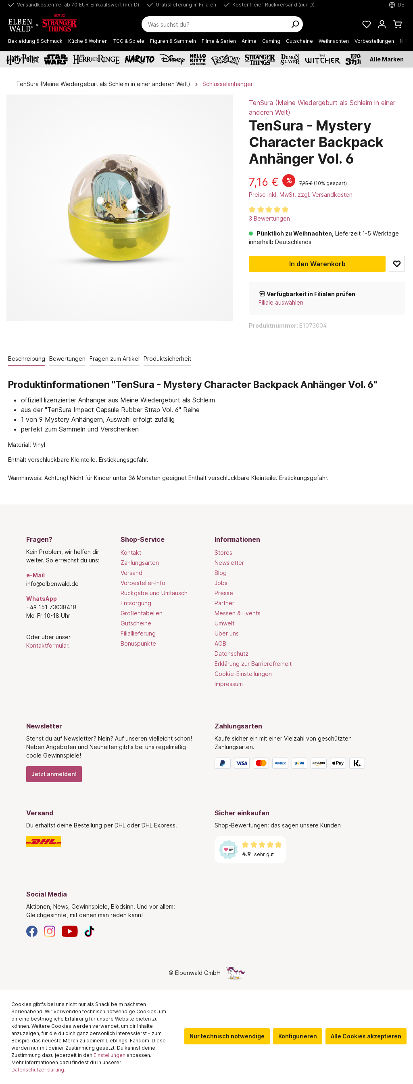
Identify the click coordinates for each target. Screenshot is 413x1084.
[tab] (26, 359)
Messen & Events (238, 613)
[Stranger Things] (260, 59)
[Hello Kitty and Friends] (198, 59)
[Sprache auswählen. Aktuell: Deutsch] (397, 5)
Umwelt (224, 623)
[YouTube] (70, 930)
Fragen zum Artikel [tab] (115, 358)
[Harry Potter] (22, 59)
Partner (224, 603)
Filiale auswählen (281, 302)
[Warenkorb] (397, 24)
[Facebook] (32, 930)
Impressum (229, 683)
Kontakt (131, 552)
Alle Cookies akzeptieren (366, 1036)
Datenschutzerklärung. (38, 1070)
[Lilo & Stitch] (357, 59)
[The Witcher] (322, 59)
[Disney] (172, 59)
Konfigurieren (297, 1036)
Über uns (227, 633)
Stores (223, 552)
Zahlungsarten (140, 562)
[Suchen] (295, 24)
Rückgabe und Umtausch (154, 592)
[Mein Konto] (382, 24)
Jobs (221, 582)
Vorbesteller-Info (143, 582)
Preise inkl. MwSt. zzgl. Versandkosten (301, 194)
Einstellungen (109, 1055)
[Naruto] (139, 59)
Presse (224, 592)
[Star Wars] (56, 59)
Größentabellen (142, 613)
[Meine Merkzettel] (366, 24)
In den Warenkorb (317, 264)
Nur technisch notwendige (227, 1036)
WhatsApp (41, 598)
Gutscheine (136, 623)
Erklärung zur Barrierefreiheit (253, 663)
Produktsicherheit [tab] (167, 358)
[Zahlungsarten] (301, 765)
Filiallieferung (138, 633)
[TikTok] (89, 930)
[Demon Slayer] (290, 59)
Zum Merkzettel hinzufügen (396, 263)
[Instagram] (49, 930)
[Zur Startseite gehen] (47, 24)
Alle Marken (387, 59)
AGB (220, 643)
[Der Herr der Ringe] (96, 59)
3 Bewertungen (269, 218)
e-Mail (35, 575)
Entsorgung (136, 603)
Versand (131, 572)
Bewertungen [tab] (67, 358)
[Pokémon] (225, 59)
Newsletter (229, 562)
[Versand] (112, 841)
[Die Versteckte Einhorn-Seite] (235, 972)
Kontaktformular (47, 645)
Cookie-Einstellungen (243, 673)
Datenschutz (231, 653)
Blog (221, 572)
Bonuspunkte (138, 643)
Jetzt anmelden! (54, 773)
